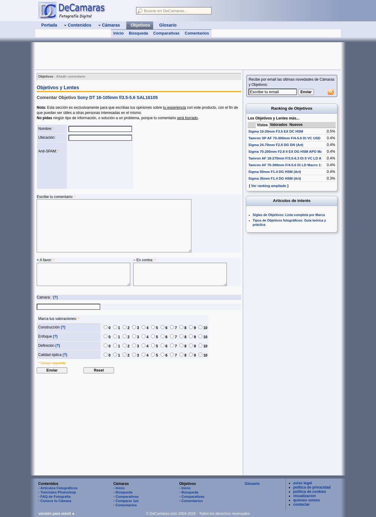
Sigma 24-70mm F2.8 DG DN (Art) (275, 145)
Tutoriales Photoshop (58, 492)
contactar (301, 504)
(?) (55, 297)
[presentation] (93, 166)
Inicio (118, 33)
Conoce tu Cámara (55, 501)
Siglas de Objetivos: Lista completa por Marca (289, 215)
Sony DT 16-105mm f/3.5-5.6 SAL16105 (117, 97)
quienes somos (306, 500)
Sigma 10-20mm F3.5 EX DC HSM (275, 131)
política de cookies (309, 492)
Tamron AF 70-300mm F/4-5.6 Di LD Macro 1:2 (285, 165)
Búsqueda (138, 33)
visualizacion (304, 496)
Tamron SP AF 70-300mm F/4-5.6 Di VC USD (284, 138)
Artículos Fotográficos (59, 488)
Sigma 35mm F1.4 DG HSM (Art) (274, 178)
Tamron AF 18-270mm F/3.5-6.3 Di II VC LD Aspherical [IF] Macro (301, 158)
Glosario (252, 484)
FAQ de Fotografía (55, 496)
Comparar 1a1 (127, 501)
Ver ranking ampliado (268, 186)
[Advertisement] (146, 56)
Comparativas (166, 33)
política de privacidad (312, 487)
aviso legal (302, 483)
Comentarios (197, 33)
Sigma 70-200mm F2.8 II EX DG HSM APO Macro (288, 151)
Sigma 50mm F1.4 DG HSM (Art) (274, 172)
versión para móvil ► (57, 514)
